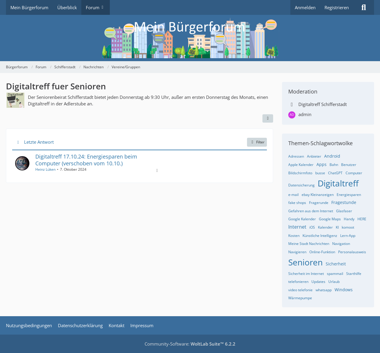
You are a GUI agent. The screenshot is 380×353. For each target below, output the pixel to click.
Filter (257, 142)
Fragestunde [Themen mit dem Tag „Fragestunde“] (343, 202)
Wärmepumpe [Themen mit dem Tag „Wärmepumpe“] (300, 297)
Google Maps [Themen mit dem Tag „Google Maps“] (330, 218)
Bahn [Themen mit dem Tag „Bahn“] (334, 164)
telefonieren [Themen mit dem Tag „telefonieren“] (298, 281)
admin (304, 114)
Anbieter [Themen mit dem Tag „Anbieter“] (314, 156)
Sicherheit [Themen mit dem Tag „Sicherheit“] (336, 264)
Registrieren (336, 7)
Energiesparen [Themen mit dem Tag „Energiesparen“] (349, 194)
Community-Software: (190, 344)
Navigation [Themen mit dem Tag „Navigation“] (341, 243)
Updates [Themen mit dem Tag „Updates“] (318, 281)
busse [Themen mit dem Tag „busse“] (320, 172)
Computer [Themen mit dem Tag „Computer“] (354, 172)
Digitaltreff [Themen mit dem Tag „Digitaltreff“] (338, 183)
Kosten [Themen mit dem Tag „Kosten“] (294, 235)
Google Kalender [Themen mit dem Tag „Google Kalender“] (302, 218)
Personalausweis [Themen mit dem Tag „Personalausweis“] (352, 251)
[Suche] (363, 7)
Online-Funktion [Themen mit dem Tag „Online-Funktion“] (322, 251)
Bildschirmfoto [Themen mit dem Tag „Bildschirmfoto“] (300, 172)
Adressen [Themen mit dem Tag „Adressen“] (296, 156)
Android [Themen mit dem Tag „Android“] (332, 156)
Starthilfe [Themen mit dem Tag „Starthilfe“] (353, 273)
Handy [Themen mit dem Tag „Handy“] (349, 218)
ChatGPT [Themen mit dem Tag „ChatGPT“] (335, 172)
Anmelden (305, 7)
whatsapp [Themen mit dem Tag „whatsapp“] (324, 289)
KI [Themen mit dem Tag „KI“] (337, 227)
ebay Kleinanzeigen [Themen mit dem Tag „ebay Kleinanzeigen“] (318, 194)
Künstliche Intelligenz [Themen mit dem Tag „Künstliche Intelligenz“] (320, 235)
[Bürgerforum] (190, 38)
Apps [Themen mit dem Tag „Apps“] (321, 164)
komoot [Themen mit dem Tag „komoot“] (348, 227)
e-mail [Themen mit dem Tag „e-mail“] (293, 194)
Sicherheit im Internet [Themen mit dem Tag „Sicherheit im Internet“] (306, 273)
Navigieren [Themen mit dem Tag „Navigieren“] (297, 251)
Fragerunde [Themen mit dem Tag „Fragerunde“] (318, 202)
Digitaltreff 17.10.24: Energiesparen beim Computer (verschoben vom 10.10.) (86, 160)
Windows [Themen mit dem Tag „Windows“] (344, 289)
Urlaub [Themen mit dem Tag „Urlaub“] (334, 281)
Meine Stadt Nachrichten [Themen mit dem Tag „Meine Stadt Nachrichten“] (308, 243)
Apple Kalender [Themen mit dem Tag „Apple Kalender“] (301, 164)
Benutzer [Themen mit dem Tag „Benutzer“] (348, 164)
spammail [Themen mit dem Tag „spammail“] (335, 273)
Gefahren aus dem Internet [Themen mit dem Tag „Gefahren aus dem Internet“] (310, 210)
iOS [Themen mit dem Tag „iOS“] (312, 227)
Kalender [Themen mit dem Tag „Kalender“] (325, 227)
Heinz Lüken (45, 169)
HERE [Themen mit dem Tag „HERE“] (361, 218)
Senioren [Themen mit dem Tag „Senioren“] (305, 262)
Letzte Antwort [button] (39, 142)
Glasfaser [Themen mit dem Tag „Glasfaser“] (344, 210)
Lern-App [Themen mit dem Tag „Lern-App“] (347, 235)
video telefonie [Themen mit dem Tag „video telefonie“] (300, 289)
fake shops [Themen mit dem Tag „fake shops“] (297, 202)
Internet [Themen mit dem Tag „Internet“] (297, 227)
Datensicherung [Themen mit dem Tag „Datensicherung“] (301, 185)
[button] (267, 118)
